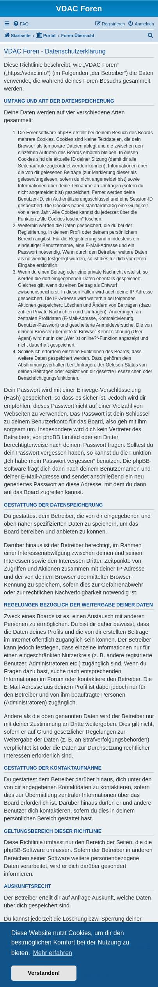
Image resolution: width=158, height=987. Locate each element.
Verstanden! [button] (44, 973)
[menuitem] (20, 23)
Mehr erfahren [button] (52, 953)
